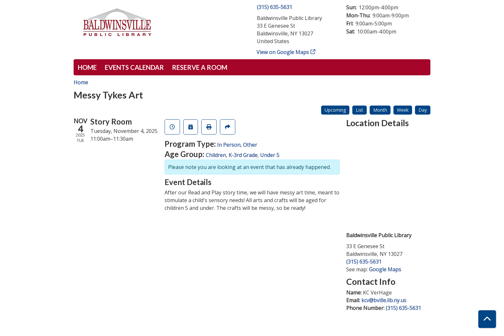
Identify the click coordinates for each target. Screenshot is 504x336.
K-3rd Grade (243, 155)
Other (250, 144)
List (359, 110)
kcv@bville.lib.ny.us (383, 300)
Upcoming (335, 110)
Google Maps (385, 269)
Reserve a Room (199, 67)
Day (423, 110)
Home (87, 67)
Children (216, 155)
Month (380, 110)
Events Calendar (134, 67)
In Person (228, 144)
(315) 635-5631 (274, 7)
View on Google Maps (283, 52)
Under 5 (269, 155)
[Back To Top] (487, 319)
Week (403, 110)
